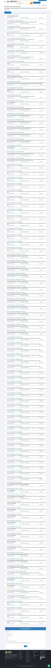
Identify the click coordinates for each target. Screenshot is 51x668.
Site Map (34, 657)
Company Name (8, 631)
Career (6, 659)
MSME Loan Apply (28, 661)
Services (6, 658)
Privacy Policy (33, 665)
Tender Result (28, 655)
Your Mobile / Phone (9, 634)
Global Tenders (28, 653)
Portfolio (14, 658)
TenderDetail (30, 666)
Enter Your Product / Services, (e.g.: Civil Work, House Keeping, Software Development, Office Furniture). (18, 642)
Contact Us (20, 659)
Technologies (10, 658)
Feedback (20, 654)
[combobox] (25, 644)
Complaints (20, 655)
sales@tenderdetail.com (43, 654)
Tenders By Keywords (36, 655)
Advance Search (37, 2)
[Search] (31, 3)
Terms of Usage (29, 665)
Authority (34, 654)
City (33, 653)
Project (27, 654)
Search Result (7, 12)
